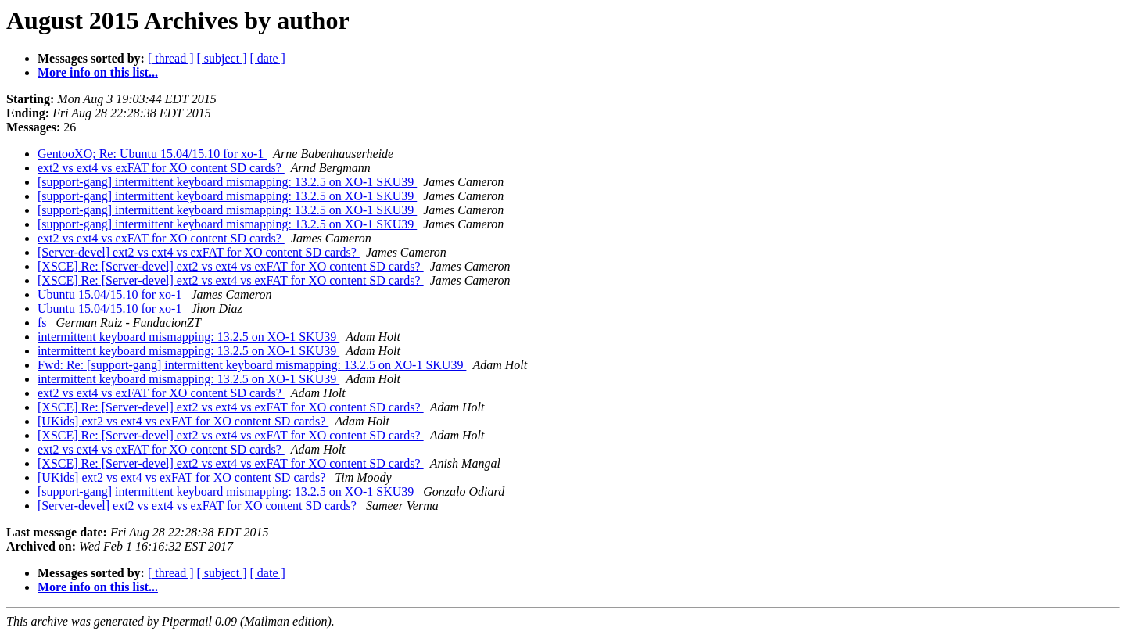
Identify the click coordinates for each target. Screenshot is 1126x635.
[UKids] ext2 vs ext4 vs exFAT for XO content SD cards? (183, 421)
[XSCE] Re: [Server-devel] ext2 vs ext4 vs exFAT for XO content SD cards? (231, 266)
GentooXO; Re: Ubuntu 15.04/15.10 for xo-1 (152, 153)
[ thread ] (171, 58)
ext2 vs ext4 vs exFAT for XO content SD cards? (161, 167)
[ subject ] (222, 58)
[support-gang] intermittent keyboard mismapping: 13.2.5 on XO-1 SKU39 (227, 181)
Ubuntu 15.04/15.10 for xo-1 (111, 294)
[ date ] (267, 58)
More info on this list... (98, 72)
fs (44, 322)
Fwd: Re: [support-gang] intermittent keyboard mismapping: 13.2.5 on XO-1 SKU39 (252, 364)
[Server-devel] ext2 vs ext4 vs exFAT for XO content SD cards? (199, 252)
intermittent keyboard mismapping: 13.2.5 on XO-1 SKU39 (188, 336)
